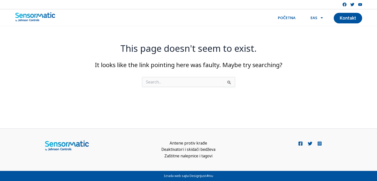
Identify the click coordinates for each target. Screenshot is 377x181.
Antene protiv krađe (188, 143)
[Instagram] (319, 143)
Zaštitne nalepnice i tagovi (188, 156)
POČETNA (286, 17)
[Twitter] (310, 143)
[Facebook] (300, 143)
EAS (317, 17)
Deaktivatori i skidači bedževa (188, 149)
